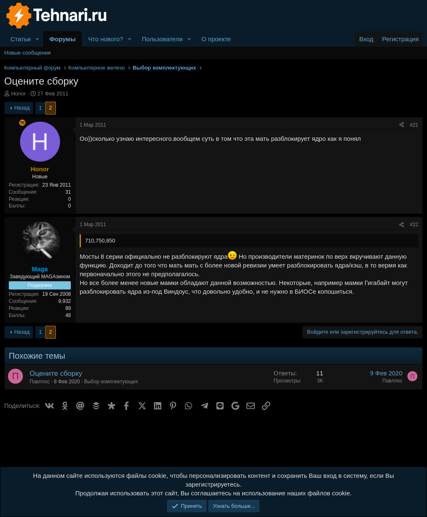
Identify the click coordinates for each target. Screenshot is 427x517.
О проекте (216, 38)
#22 (414, 224)
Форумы (63, 38)
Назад (22, 108)
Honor (18, 93)
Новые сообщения (27, 53)
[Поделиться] (401, 125)
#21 (414, 125)
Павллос (40, 382)
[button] (37, 39)
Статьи (20, 38)
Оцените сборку (56, 373)
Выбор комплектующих (111, 382)
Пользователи (162, 38)
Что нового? (105, 38)
